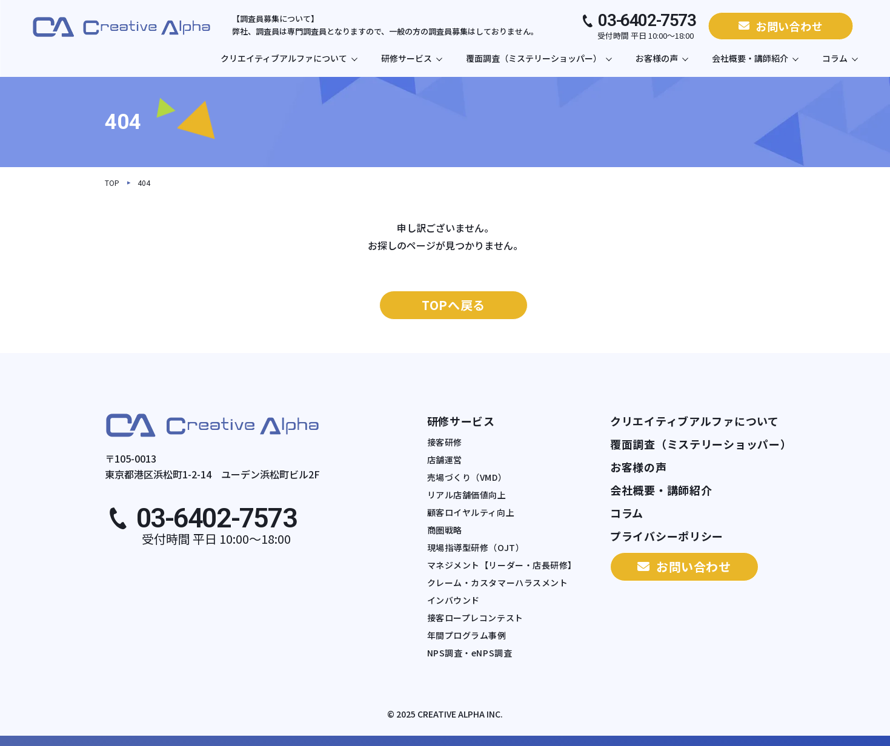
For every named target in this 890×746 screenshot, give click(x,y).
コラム (839, 58)
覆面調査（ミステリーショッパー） (538, 58)
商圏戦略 (444, 530)
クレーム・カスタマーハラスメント (497, 583)
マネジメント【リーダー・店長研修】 (502, 565)
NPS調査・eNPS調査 (470, 653)
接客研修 (444, 442)
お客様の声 (662, 58)
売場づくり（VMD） (467, 477)
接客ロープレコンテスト (475, 618)
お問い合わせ (781, 26)
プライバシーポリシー (666, 536)
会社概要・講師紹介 (755, 58)
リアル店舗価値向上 (466, 495)
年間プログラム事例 (466, 635)
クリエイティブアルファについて (289, 58)
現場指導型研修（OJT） (476, 548)
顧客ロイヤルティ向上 (471, 512)
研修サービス (411, 58)
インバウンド (453, 600)
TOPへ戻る (453, 305)
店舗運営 (444, 460)
